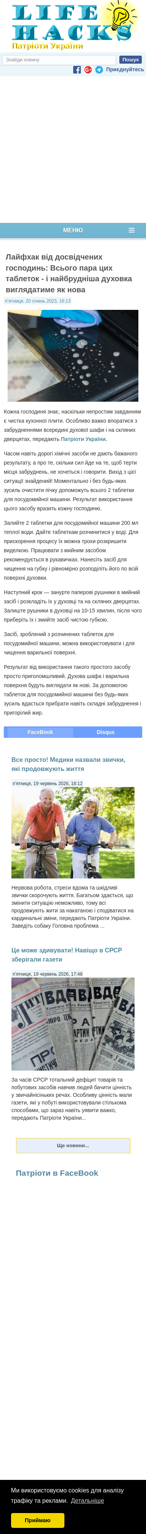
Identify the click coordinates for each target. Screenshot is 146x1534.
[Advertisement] (71, 149)
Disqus (106, 732)
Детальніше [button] (87, 1500)
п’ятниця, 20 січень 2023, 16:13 (38, 301)
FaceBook (40, 732)
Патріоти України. (84, 439)
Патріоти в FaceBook (57, 1173)
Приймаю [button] (38, 1520)
